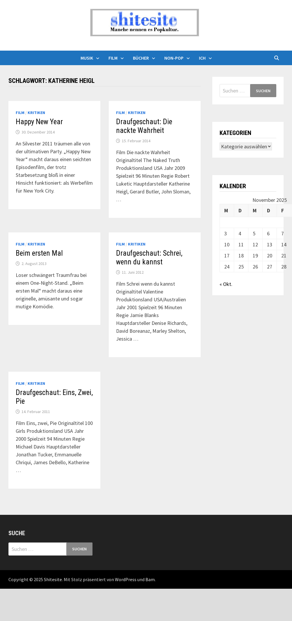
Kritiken (36, 112)
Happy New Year (39, 122)
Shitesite (53, 579)
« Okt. (226, 284)
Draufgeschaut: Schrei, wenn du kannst (149, 257)
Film (112, 58)
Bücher (141, 58)
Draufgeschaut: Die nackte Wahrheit (144, 126)
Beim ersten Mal (39, 253)
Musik (87, 58)
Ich (202, 58)
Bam (150, 579)
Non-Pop (174, 58)
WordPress (125, 579)
